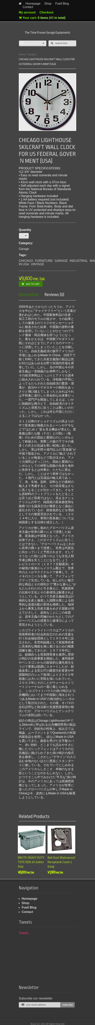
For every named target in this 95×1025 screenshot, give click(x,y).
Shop (47, 3)
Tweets (24, 933)
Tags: (23, 255)
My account (27, 12)
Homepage (32, 3)
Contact (28, 7)
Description (29, 294)
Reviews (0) (54, 294)
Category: (26, 243)
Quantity (25, 229)
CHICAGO (26, 260)
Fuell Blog (62, 3)
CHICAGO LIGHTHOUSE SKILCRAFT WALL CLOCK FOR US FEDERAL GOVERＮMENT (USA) (47, 62)
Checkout (46, 12)
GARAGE (61, 260)
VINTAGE (37, 264)
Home (22, 54)
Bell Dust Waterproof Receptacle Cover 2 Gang (61, 862)
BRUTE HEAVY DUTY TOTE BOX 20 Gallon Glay (31, 862)
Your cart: (42, 17)
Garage (31, 54)
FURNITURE (44, 260)
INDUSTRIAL (79, 260)
